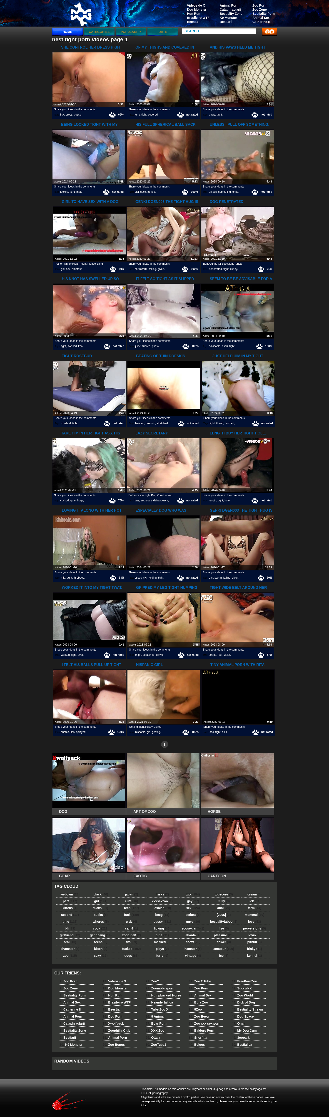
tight (144, 114)
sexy (100, 955)
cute (131, 901)
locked (64, 191)
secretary (146, 500)
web (131, 921)
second (70, 915)
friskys (254, 949)
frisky (162, 894)
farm (254, 908)
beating (139, 423)
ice (223, 955)
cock (63, 500)
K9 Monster (228, 18)
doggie (71, 500)
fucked (146, 346)
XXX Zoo (155, 1030)
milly (224, 901)
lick (62, 114)
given (161, 269)
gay (193, 901)
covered (153, 114)
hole (227, 500)
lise (224, 928)
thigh (138, 654)
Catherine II (261, 22)
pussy (77, 114)
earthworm (141, 269)
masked (162, 942)
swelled (72, 346)
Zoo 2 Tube (200, 981)
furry (137, 114)
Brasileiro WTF (198, 18)
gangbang (101, 935)
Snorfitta (198, 1037)
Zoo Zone (259, 9)
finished (229, 423)
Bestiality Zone (231, 13)
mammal (254, 915)
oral (70, 942)
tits (131, 942)
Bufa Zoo (198, 1002)
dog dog (81, 14)
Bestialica (242, 1044)
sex (68, 269)
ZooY (152, 981)
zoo (70, 955)
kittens (69, 908)
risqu (225, 346)
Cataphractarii (230, 9)
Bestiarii (226, 22)
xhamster (69, 949)
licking (162, 928)
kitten (100, 949)
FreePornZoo (244, 981)
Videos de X (196, 5)
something (224, 191)
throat (219, 423)
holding (152, 577)
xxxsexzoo (162, 901)
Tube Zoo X (157, 1009)
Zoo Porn (259, 5)
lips (72, 732)
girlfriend (70, 935)
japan (131, 894)
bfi (70, 928)
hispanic (140, 732)
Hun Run (193, 13)
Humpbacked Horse (163, 995)
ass (211, 732)
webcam (70, 894)
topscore (224, 894)
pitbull (254, 942)
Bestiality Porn (263, 13)
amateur (77, 269)
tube (162, 935)
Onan (238, 1023)
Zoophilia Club (116, 1030)
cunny (233, 269)
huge (80, 500)
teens (100, 942)
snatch (65, 732)
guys (193, 921)
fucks (100, 908)
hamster (193, 949)
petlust (193, 915)
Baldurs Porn (201, 1030)
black (100, 894)
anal (223, 908)
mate (79, 191)
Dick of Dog (243, 1002)
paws (212, 114)
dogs (132, 955)
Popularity (131, 32)
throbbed (79, 577)
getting (156, 732)
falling (152, 269)
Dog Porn (112, 1016)
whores (101, 921)
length (212, 500)
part (70, 901)
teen (131, 908)
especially (140, 577)
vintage (193, 955)
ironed (151, 191)
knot (80, 346)
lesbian (162, 908)
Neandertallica (159, 1002)
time (69, 921)
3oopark (241, 1037)
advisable (214, 346)
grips (235, 191)
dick (224, 732)
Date (163, 32)
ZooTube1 (156, 1044)
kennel (254, 955)
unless (213, 191)
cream (254, 894)
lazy (137, 500)
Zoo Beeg (199, 1016)
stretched (162, 423)
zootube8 (131, 935)
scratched (149, 654)
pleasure (224, 935)
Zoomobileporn (160, 988)
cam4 (131, 928)
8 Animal (155, 1016)
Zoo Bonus (114, 1044)
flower (224, 942)
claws (159, 654)
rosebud (66, 423)
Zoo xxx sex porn (204, 1023)
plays (162, 949)
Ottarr (153, 1037)
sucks (101, 915)
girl (63, 269)
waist (227, 654)
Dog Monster (197, 9)
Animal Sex (260, 18)
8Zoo (195, 1009)
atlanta (192, 935)
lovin (254, 935)
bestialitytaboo (223, 921)
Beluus (197, 1044)
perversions (254, 928)
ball (137, 191)
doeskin (150, 423)
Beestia (192, 22)
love (254, 921)
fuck (131, 915)
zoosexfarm (193, 928)
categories (99, 32)
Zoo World (242, 995)
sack (143, 191)
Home (67, 32)
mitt (63, 577)
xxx (193, 894)
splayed (80, 732)
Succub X (242, 988)
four (220, 654)
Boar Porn (156, 1023)
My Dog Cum (244, 1030)
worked (65, 654)
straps (212, 654)
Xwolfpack (113, 1023)
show (193, 942)
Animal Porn (229, 5)
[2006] (224, 915)
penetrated (215, 269)
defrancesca (160, 500)
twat (80, 654)
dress (69, 114)
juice (138, 346)
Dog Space (243, 1016)
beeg (162, 915)
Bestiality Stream (247, 1009)
